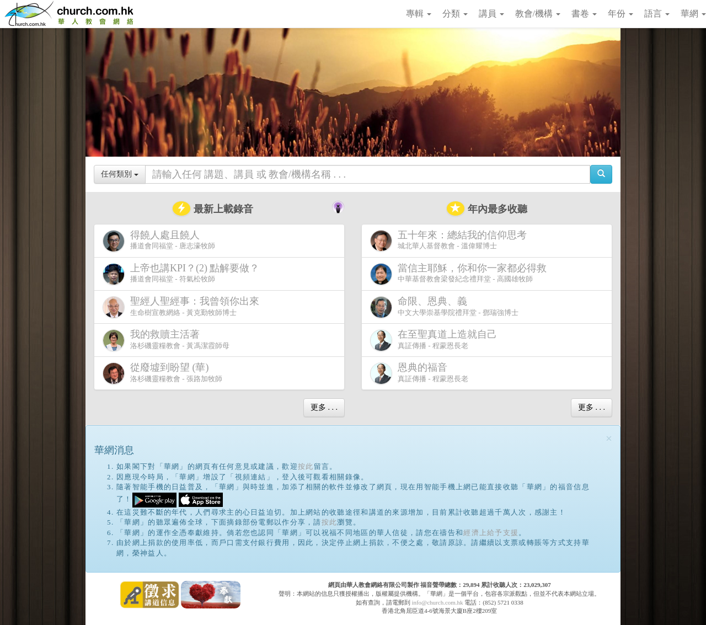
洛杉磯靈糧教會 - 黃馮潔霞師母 (166, 340)
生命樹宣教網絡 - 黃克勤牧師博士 (183, 307)
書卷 (584, 13)
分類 (455, 13)
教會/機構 (537, 13)
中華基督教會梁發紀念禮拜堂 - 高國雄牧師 (460, 274)
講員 (491, 13)
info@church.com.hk (437, 602)
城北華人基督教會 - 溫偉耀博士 (450, 240)
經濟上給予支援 (490, 532)
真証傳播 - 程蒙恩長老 (435, 340)
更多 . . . (324, 407)
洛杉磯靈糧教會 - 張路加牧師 (162, 373)
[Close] (609, 439)
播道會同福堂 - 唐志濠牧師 (159, 240)
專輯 (418, 13)
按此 (306, 466)
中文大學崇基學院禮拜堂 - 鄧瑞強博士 (444, 307)
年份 (620, 13)
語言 (657, 13)
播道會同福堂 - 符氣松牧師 (183, 274)
